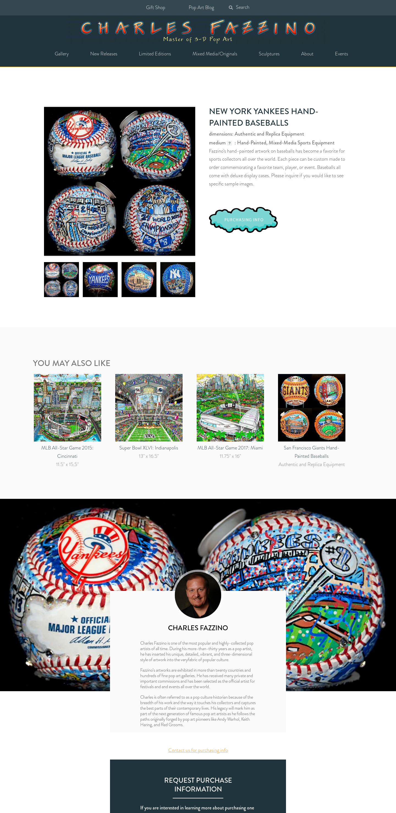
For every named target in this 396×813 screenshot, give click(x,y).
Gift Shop (155, 7)
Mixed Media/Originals (215, 53)
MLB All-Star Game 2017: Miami (230, 447)
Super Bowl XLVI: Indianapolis (148, 447)
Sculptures (269, 53)
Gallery (62, 53)
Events (341, 53)
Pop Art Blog (201, 7)
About (307, 53)
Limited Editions (155, 53)
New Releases (103, 53)
